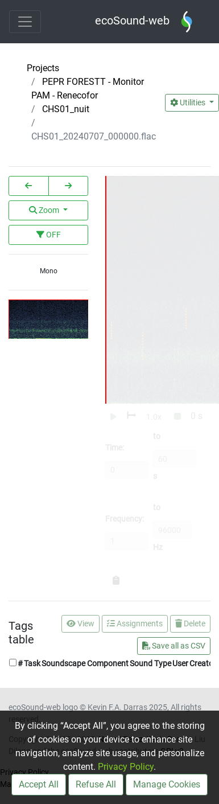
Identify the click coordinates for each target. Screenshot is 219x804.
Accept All (39, 784)
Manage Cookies (166, 784)
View (80, 623)
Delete (190, 623)
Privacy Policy (126, 766)
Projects (43, 68)
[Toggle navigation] (25, 21)
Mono (48, 271)
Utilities (188, 102)
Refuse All (96, 784)
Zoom (45, 210)
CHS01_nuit (65, 109)
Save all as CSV (173, 645)
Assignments (135, 623)
